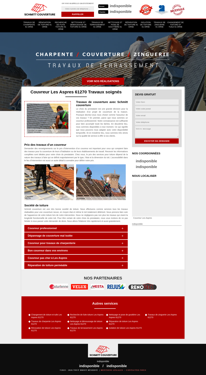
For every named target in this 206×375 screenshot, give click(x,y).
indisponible (147, 161)
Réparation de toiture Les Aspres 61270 (123, 322)
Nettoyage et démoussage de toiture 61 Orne (78, 24)
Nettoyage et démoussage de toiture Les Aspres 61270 (86, 322)
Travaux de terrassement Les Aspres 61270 (86, 329)
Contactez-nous (136, 370)
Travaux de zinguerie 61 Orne (159, 24)
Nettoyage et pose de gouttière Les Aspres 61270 (124, 316)
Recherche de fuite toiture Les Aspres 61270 (86, 316)
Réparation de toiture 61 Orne (131, 24)
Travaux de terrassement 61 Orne (97, 24)
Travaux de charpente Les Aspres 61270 (46, 322)
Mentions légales (112, 370)
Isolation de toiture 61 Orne (145, 24)
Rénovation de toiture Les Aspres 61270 (46, 329)
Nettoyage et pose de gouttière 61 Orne (115, 25)
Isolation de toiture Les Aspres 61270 (125, 328)
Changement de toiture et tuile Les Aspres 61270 (46, 316)
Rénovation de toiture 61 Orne (45, 24)
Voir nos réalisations (103, 81)
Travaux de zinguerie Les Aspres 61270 (162, 316)
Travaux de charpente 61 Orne (29, 24)
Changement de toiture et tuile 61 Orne (175, 24)
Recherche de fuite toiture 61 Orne (61, 25)
